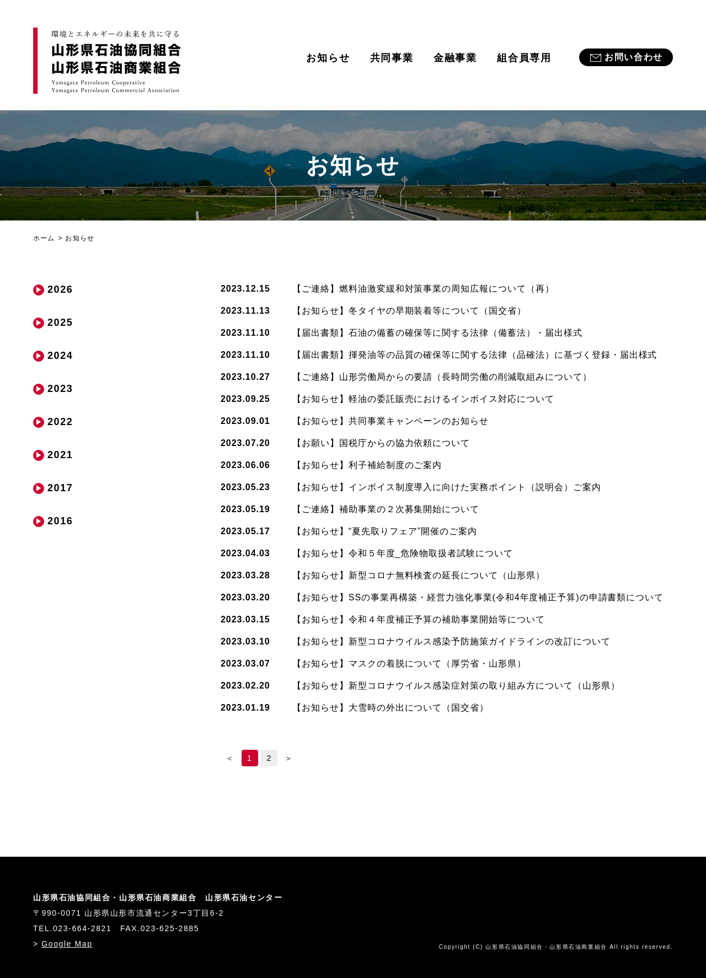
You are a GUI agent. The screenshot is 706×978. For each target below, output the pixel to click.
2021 (60, 454)
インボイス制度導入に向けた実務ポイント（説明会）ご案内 (446, 487)
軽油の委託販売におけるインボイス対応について (423, 399)
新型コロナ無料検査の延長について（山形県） (418, 575)
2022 (60, 421)
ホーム (44, 238)
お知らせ (328, 57)
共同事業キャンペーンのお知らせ (390, 421)
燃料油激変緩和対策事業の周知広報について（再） (423, 288)
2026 (60, 289)
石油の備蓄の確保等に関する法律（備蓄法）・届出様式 (437, 332)
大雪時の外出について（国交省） (390, 707)
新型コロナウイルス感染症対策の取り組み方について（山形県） (456, 685)
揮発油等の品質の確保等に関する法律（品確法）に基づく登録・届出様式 (474, 354)
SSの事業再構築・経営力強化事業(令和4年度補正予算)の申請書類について (478, 597)
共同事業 (392, 57)
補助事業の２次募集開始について (385, 509)
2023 (60, 388)
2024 (60, 355)
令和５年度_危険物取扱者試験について (402, 553)
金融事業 (455, 57)
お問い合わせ (634, 57)
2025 (60, 322)
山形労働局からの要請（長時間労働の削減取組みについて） (442, 376)
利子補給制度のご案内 (367, 465)
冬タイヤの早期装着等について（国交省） (409, 310)
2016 (60, 520)
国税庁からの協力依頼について (381, 443)
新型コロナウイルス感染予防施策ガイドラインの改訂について (451, 641)
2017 (60, 487)
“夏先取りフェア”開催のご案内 (384, 531)
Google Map (66, 943)
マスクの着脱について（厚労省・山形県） (409, 663)
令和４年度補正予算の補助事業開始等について (418, 619)
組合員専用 (524, 57)
